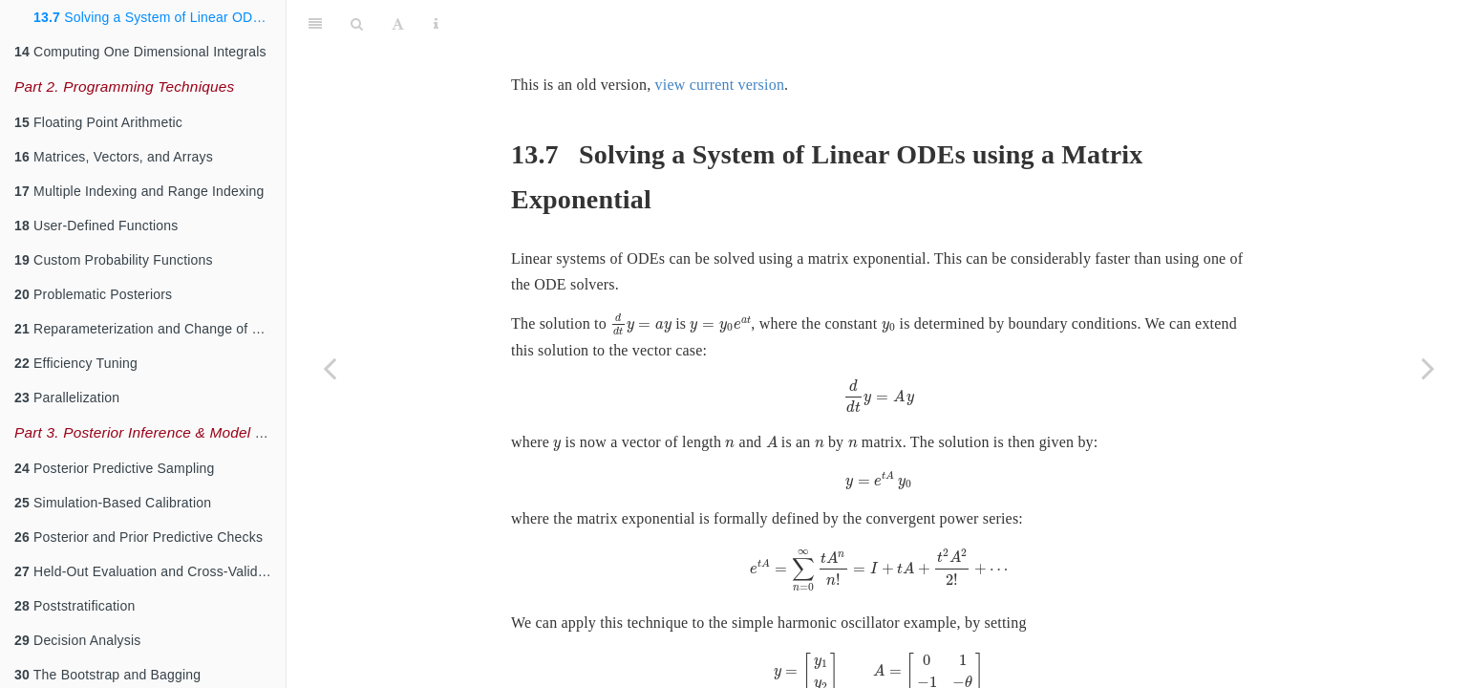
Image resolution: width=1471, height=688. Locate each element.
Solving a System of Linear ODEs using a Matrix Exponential (159, 17)
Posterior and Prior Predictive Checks (138, 537)
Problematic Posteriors (93, 294)
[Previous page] (330, 368)
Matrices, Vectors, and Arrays (113, 156)
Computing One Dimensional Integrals (140, 51)
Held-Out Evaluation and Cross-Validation (150, 571)
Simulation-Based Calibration (112, 502)
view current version (720, 37)
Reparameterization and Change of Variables (150, 328)
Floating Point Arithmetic (98, 122)
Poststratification (74, 605)
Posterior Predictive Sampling (114, 468)
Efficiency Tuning (76, 363)
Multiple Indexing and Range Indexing (139, 191)
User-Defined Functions (96, 225)
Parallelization (66, 397)
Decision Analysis (77, 640)
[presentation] (641, 277)
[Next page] (1428, 368)
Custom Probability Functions (113, 260)
